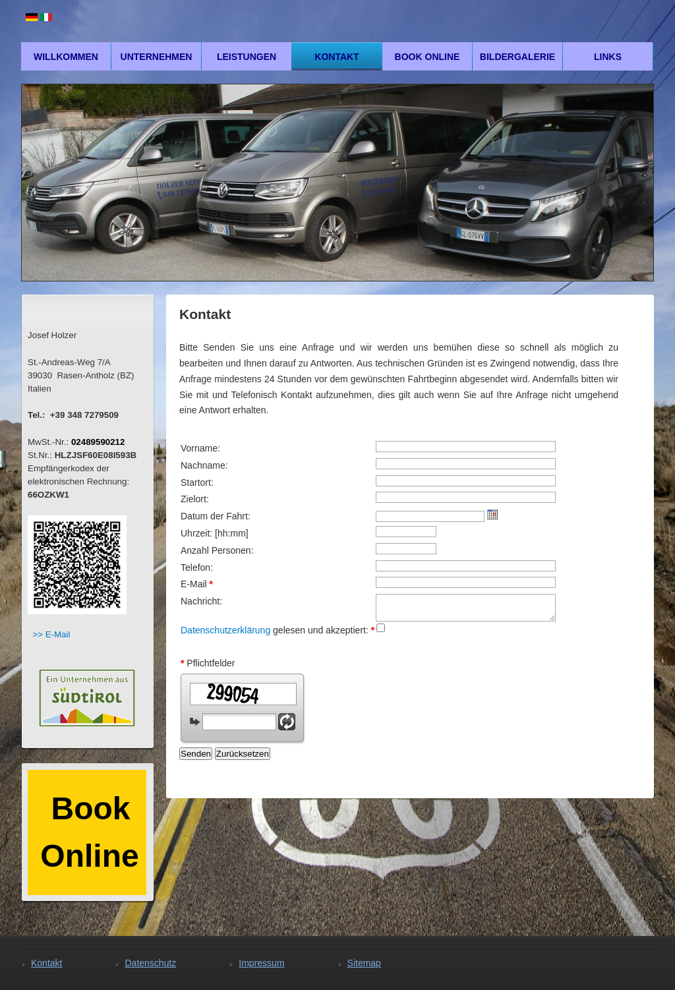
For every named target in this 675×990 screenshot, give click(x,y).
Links (608, 56)
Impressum (261, 963)
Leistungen (246, 56)
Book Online (427, 56)
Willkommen (66, 56)
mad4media (601, 772)
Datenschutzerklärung (225, 630)
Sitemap (364, 963)
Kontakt (336, 56)
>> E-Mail (51, 634)
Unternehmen (156, 56)
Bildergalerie (517, 56)
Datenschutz (150, 963)
